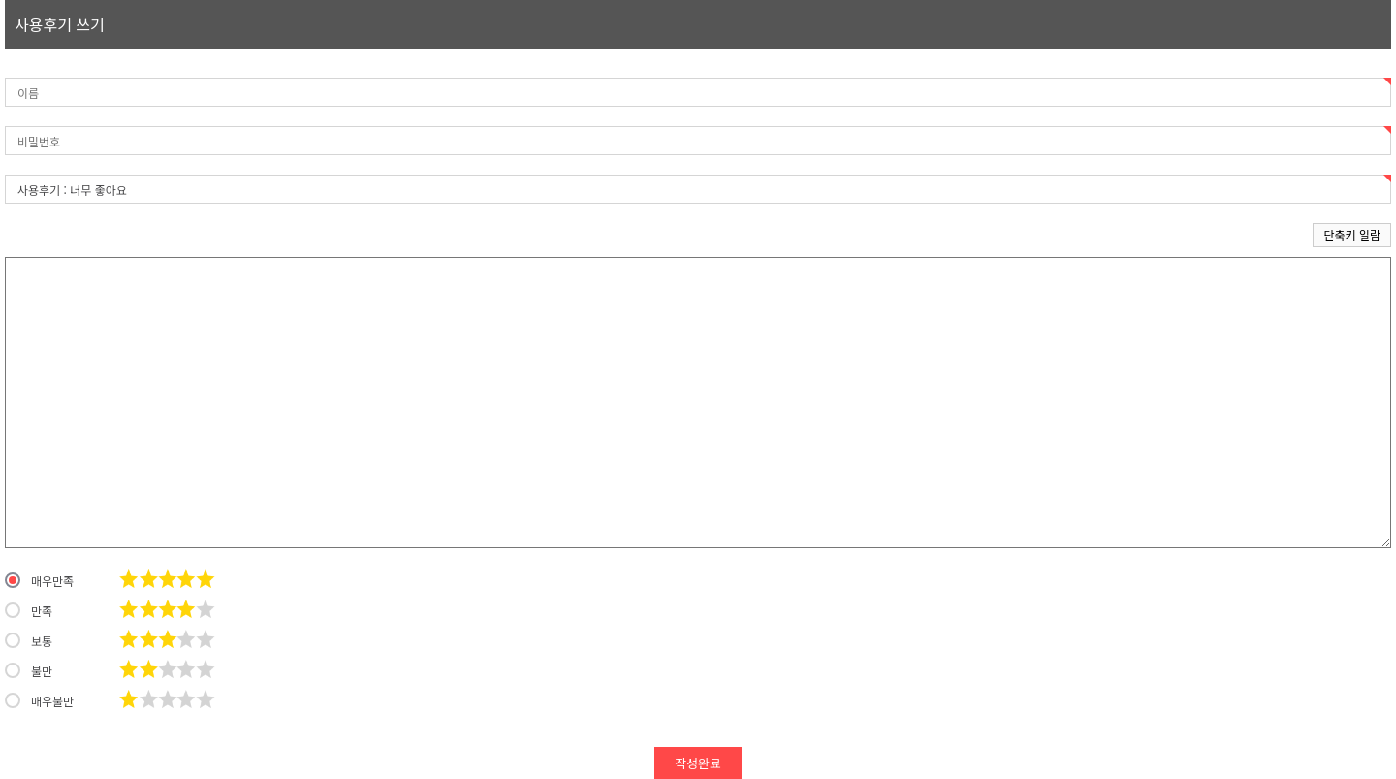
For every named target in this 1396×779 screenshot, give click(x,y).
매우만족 (39, 580)
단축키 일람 (1351, 234)
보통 (28, 640)
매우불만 (39, 700)
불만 (28, 670)
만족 (28, 610)
